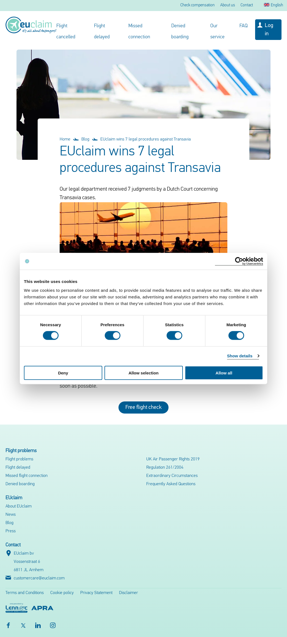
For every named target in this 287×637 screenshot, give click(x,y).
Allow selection (143, 372)
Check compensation (197, 5)
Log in (269, 30)
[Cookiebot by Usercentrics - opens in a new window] (239, 261)
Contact (247, 5)
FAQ (243, 26)
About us (227, 5)
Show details (240, 355)
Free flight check (143, 407)
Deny (63, 372)
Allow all (224, 372)
